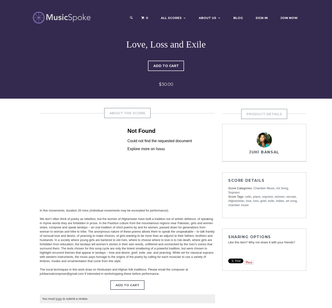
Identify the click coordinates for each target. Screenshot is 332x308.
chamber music (238, 205)
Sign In (262, 18)
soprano (267, 196)
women (280, 196)
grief (263, 201)
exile (271, 201)
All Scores (171, 18)
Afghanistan (236, 201)
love (249, 201)
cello (248, 196)
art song (291, 201)
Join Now (289, 18)
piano (256, 196)
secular (291, 196)
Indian (280, 201)
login (58, 299)
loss (256, 201)
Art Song (282, 188)
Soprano (234, 192)
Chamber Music (264, 188)
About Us (207, 18)
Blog (238, 18)
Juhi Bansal (264, 152)
